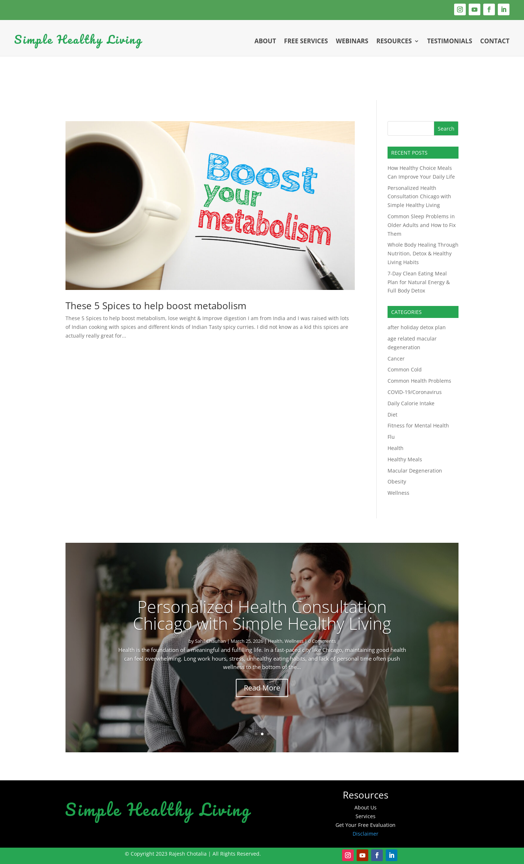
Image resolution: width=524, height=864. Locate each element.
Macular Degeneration (415, 470)
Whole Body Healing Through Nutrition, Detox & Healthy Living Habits (423, 253)
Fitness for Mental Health (418, 425)
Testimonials (449, 41)
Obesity (397, 481)
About (265, 41)
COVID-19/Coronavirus (415, 392)
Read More (262, 688)
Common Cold (405, 369)
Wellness (398, 492)
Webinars (352, 41)
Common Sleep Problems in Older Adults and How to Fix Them (422, 225)
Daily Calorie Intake (411, 403)
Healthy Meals (405, 459)
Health (396, 448)
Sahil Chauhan (210, 641)
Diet (392, 414)
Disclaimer (365, 833)
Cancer (396, 358)
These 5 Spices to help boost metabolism (156, 305)
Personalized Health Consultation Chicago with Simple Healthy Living (419, 196)
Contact (494, 41)
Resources (394, 41)
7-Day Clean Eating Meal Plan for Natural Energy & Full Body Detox (419, 282)
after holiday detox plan (417, 327)
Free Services (306, 41)
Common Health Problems (419, 380)
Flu (391, 436)
